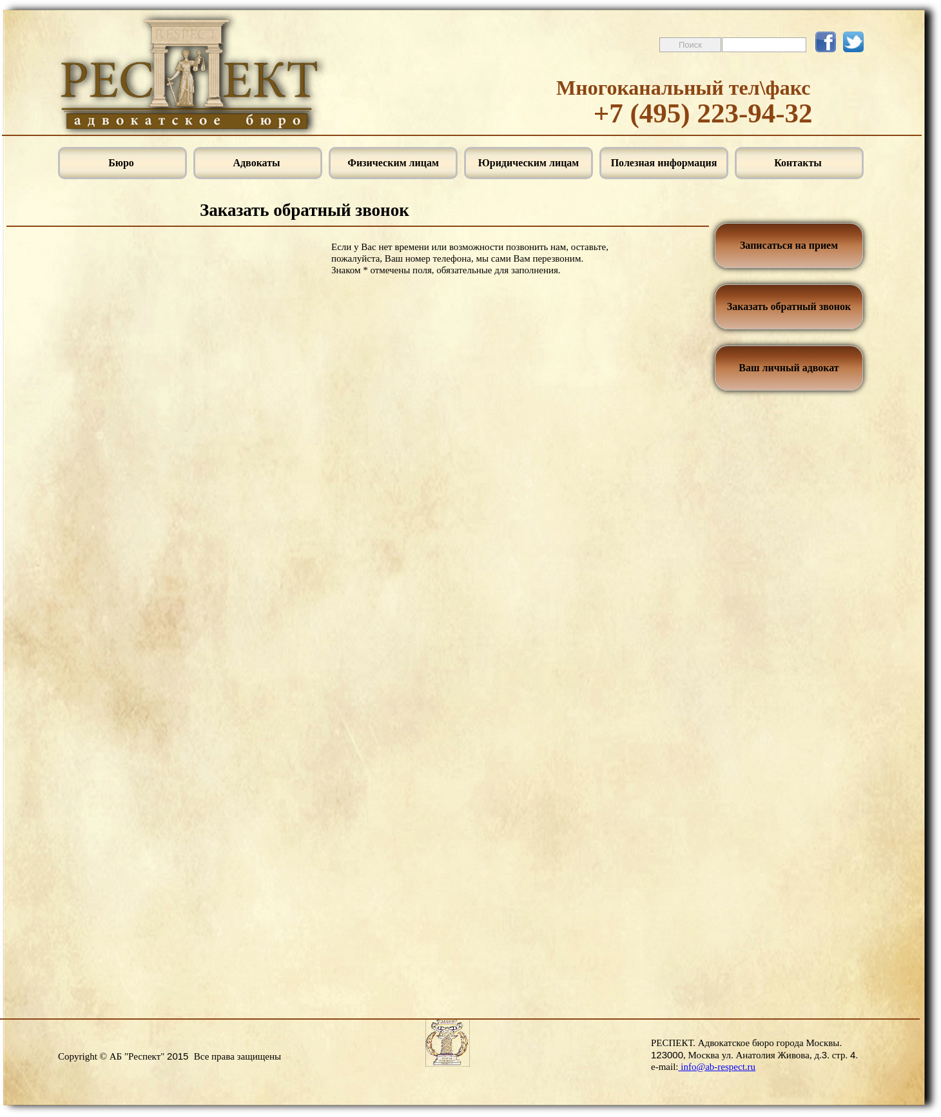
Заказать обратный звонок (789, 306)
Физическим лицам (393, 162)
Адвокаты (257, 162)
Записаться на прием (789, 245)
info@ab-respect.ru (716, 1067)
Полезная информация (664, 162)
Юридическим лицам (528, 162)
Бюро (122, 162)
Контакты (799, 162)
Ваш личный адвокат (789, 367)
